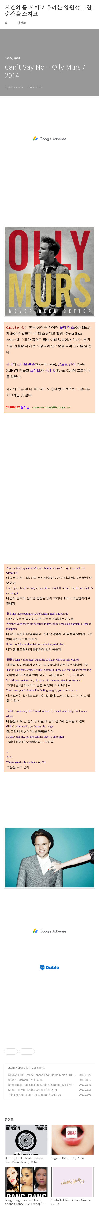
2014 (20, 1067)
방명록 (21, 22)
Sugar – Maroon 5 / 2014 (23, 1079)
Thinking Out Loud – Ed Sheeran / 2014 (32, 1094)
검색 (82, 8)
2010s (11, 1067)
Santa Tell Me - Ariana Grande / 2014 (30, 1089)
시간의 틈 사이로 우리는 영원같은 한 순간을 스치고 (48, 8)
